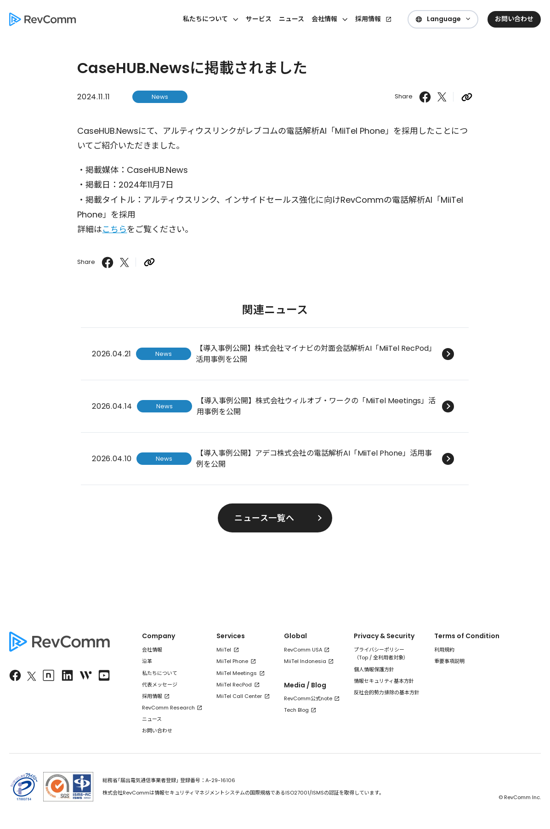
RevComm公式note (308, 698)
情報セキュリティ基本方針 (384, 681)
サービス (259, 18)
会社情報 (152, 649)
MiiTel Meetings (236, 673)
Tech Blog (296, 710)
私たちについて (159, 673)
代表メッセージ (159, 684)
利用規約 (444, 649)
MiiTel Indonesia (305, 661)
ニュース (291, 18)
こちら (114, 229)
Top (363, 657)
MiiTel (223, 649)
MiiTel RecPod (234, 684)
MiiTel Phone (232, 661)
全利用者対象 (388, 657)
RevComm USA (303, 649)
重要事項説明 (449, 661)
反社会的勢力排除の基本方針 (387, 692)
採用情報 (368, 18)
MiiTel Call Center (239, 696)
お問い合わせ (157, 730)
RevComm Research (168, 707)
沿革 (147, 661)
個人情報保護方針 (374, 669)
